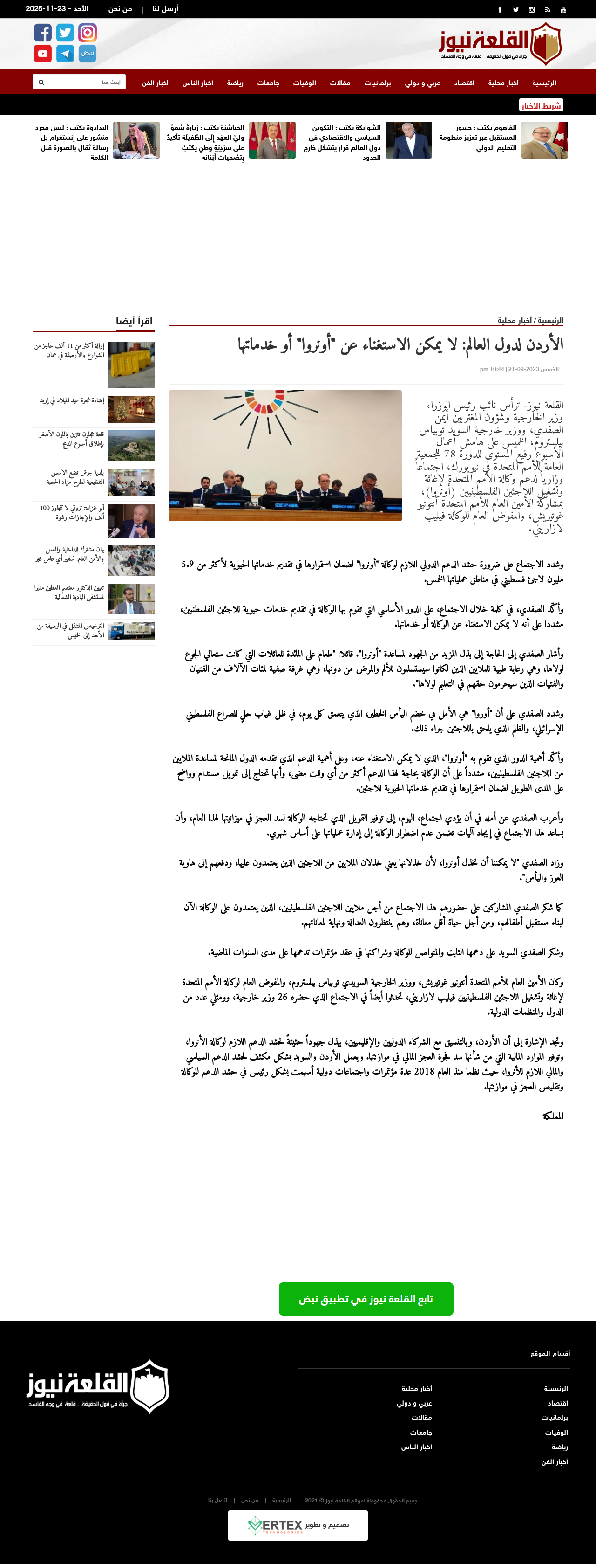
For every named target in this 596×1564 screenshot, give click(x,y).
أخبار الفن (155, 82)
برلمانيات (378, 82)
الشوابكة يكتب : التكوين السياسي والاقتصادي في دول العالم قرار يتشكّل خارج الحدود (342, 141)
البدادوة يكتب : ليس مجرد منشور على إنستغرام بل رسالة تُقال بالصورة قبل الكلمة (71, 141)
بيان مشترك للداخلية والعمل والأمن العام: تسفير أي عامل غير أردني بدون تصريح (69, 559)
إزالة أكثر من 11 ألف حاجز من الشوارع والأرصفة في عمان (69, 351)
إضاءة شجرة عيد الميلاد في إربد (72, 401)
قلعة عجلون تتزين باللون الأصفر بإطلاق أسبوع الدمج (71, 439)
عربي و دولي (422, 82)
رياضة (235, 82)
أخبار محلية (503, 82)
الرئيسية (544, 82)
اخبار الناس (198, 82)
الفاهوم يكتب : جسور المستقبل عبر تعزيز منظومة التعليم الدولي (478, 136)
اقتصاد (464, 82)
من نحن (120, 7)
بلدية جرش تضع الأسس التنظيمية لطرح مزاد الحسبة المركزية (75, 482)
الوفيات (304, 82)
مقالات (340, 82)
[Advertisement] (298, 234)
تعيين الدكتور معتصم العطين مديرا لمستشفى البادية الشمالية (69, 593)
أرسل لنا (165, 7)
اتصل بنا (217, 1499)
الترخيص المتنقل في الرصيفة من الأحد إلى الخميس (70, 631)
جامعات (268, 82)
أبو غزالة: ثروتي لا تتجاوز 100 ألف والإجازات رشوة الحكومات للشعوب (72, 518)
